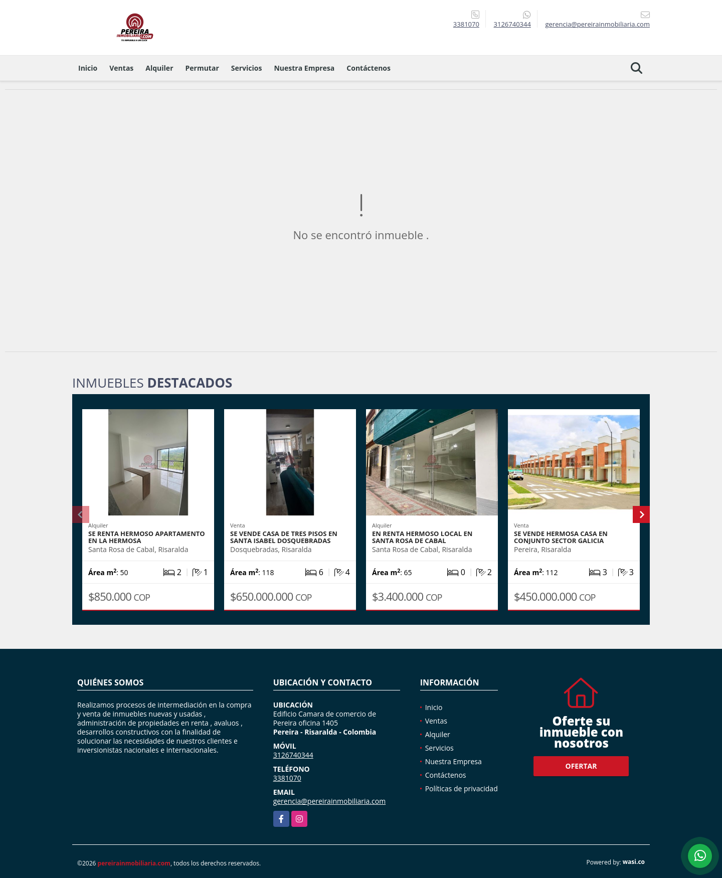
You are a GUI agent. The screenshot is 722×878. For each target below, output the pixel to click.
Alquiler (159, 68)
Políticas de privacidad (461, 788)
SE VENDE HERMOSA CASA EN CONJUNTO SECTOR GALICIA (561, 537)
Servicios (246, 68)
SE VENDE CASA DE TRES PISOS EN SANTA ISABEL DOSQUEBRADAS (283, 537)
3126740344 (512, 24)
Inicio (87, 68)
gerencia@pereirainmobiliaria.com (329, 801)
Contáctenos (368, 68)
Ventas (121, 68)
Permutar (202, 68)
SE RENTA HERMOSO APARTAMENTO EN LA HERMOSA (146, 537)
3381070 (466, 24)
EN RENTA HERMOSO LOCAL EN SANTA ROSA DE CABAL (422, 537)
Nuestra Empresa (304, 68)
